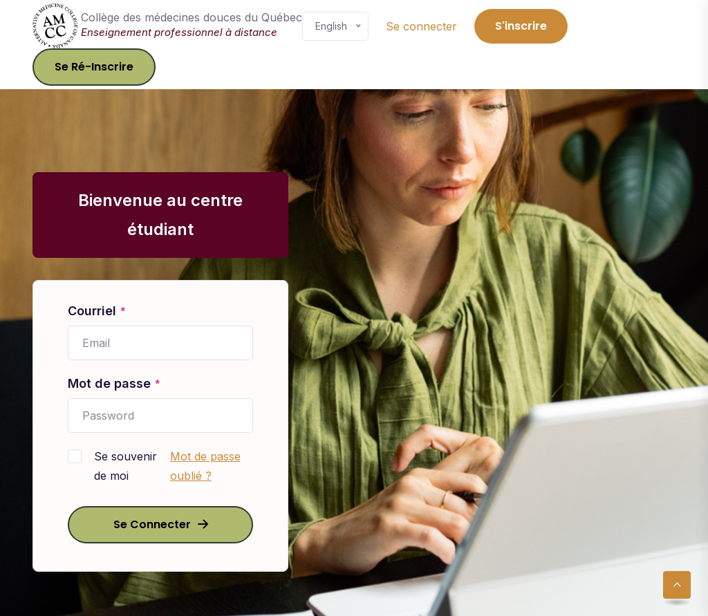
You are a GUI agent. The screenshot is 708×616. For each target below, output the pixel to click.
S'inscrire (521, 26)
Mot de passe (114, 384)
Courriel (97, 312)
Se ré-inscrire (94, 67)
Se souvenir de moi (125, 466)
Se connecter (421, 26)
